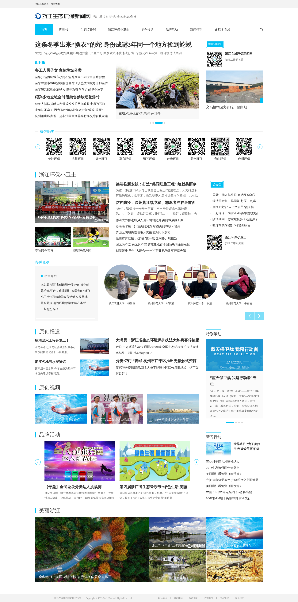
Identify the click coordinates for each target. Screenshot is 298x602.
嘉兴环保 (125, 158)
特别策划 (213, 334)
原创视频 (49, 387)
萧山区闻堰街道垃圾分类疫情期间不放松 (143, 232)
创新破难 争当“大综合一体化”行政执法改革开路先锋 (151, 250)
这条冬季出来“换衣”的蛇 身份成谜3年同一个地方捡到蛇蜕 (113, 44)
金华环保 (173, 158)
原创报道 (147, 29)
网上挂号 (257, 4)
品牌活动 (172, 29)
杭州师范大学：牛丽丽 (239, 303)
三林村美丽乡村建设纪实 (222, 461)
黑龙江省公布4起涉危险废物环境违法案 (61, 53)
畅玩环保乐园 (82, 250)
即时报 (63, 29)
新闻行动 (196, 29)
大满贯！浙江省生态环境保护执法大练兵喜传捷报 (157, 340)
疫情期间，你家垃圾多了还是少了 (235, 219)
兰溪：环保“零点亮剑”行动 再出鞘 (229, 492)
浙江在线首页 (42, 3)
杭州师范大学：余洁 (200, 303)
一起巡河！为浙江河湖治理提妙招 (235, 213)
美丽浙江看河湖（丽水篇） (224, 486)
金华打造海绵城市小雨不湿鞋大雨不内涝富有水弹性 (70, 77)
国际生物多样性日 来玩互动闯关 (234, 194)
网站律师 (178, 598)
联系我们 (239, 598)
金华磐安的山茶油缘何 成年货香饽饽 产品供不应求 (69, 89)
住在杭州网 (252, 4)
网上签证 (262, 4)
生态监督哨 (88, 29)
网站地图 (55, 3)
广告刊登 (208, 598)
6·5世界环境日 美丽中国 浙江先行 (228, 498)
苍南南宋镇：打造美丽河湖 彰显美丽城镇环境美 (148, 226)
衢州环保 (196, 158)
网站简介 (162, 598)
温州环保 (78, 158)
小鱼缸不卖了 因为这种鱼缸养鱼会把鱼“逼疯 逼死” (69, 110)
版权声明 (193, 598)
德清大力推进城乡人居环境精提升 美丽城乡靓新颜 (149, 220)
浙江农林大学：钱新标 (122, 303)
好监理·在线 (222, 29)
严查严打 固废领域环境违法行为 (112, 53)
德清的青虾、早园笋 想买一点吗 (234, 201)
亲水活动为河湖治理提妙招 (61, 419)
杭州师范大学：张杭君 (161, 303)
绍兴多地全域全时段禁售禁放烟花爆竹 (67, 97)
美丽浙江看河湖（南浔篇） (224, 473)
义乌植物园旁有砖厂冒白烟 (226, 107)
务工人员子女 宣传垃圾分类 (58, 70)
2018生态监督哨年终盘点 (222, 467)
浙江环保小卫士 (118, 29)
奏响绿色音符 (44, 250)
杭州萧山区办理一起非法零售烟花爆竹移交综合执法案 (71, 116)
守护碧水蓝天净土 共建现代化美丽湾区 (232, 480)
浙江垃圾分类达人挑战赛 (116, 419)
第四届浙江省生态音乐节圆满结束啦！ (64, 217)
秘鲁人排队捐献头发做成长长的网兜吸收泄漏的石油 (70, 103)
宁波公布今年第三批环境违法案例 (159, 53)
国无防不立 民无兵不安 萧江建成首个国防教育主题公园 (153, 244)
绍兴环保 (149, 158)
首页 (44, 29)
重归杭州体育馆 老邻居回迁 (140, 114)
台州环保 (244, 158)
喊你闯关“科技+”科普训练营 (231, 225)
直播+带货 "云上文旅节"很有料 (233, 207)
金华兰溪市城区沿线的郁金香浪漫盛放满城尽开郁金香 (71, 83)
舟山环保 (220, 158)
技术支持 (224, 598)
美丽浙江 (49, 510)
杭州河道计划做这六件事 (172, 419)
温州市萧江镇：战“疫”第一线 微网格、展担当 (146, 238)
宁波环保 (54, 158)
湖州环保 (101, 158)
